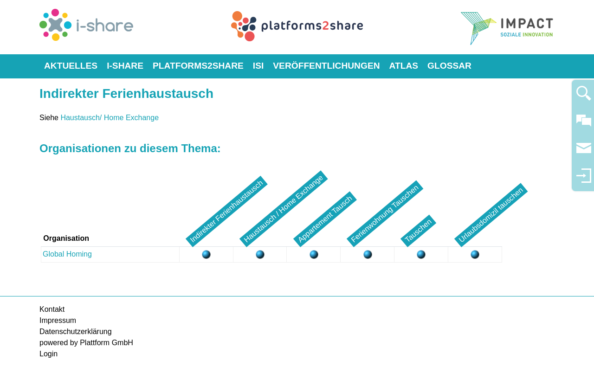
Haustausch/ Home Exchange (109, 118)
